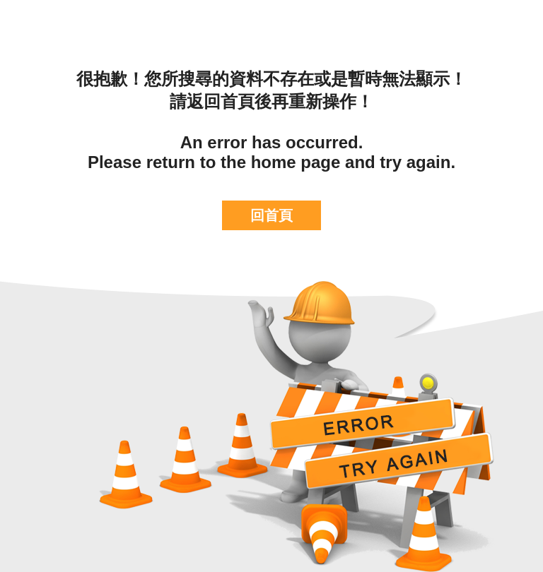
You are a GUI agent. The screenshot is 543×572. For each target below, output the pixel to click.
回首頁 (271, 215)
